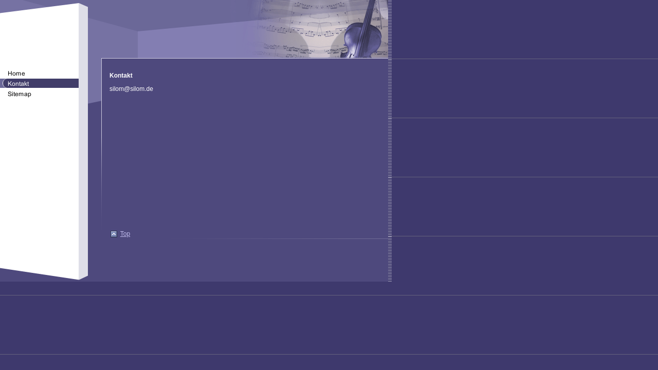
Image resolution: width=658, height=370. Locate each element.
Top (125, 233)
